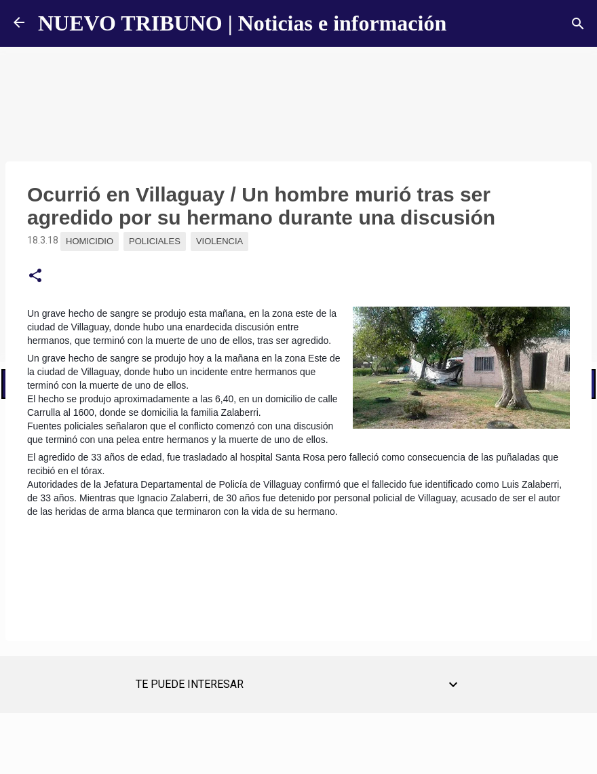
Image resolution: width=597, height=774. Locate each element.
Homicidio (89, 241)
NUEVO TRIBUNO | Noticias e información (242, 23)
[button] (35, 276)
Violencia (219, 241)
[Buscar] (578, 23)
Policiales (154, 241)
